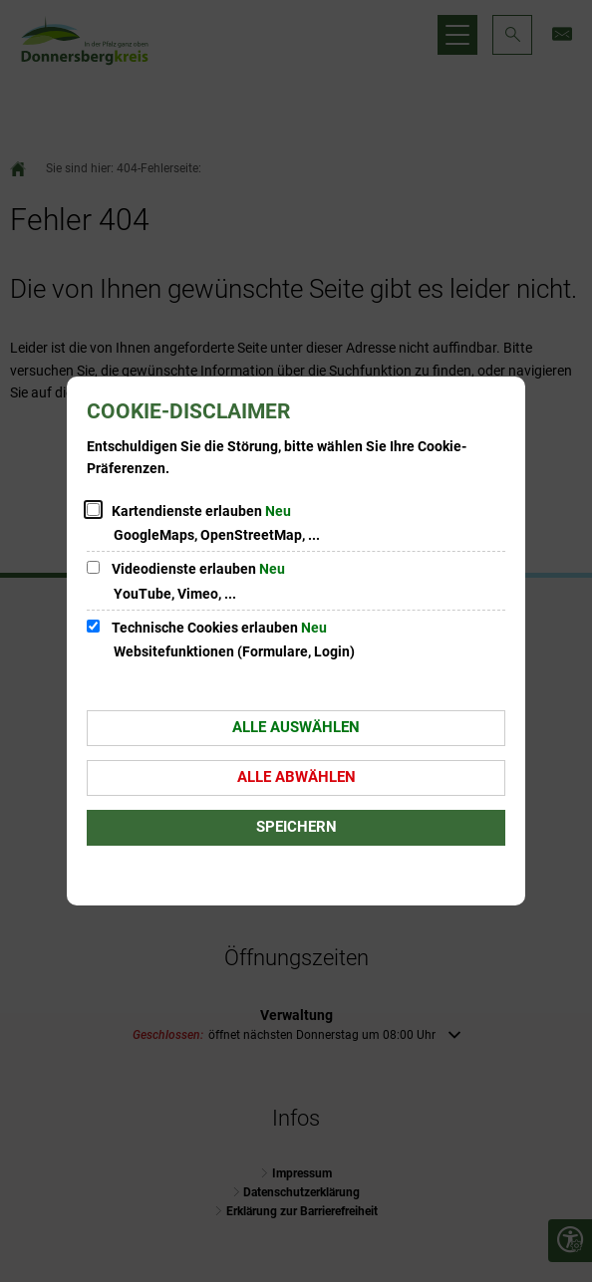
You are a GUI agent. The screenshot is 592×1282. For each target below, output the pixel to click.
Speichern (296, 827)
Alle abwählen (296, 777)
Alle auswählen (296, 727)
